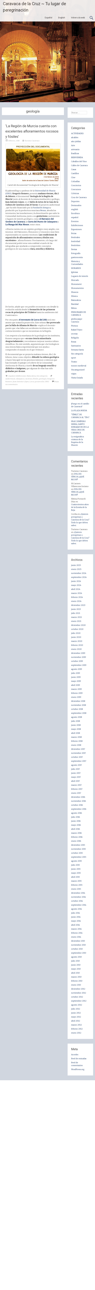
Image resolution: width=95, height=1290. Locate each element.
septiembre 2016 (78, 809)
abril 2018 (75, 733)
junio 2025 (76, 565)
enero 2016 (76, 841)
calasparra (20, 379)
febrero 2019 (77, 693)
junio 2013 (75, 965)
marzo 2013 (76, 977)
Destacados (76, 205)
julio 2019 (75, 673)
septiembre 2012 (78, 1001)
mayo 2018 (76, 729)
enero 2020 (76, 649)
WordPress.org (77, 1069)
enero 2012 (76, 1033)
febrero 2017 (76, 789)
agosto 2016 (76, 813)
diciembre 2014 (78, 893)
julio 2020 (75, 633)
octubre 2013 (77, 949)
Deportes (75, 201)
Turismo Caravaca (31, 141)
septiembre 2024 (79, 577)
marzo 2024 (76, 593)
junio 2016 (76, 821)
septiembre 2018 (78, 713)
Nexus (43, 210)
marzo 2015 (76, 881)
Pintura (74, 326)
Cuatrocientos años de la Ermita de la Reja (80, 507)
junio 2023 (76, 609)
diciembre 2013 (78, 941)
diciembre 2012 (78, 989)
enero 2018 (76, 745)
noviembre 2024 (78, 573)
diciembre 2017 (78, 749)
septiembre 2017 (78, 761)
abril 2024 (75, 589)
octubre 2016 (77, 805)
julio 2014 (75, 913)
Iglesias (74, 272)
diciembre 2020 (78, 625)
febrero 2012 (77, 1029)
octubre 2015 (77, 853)
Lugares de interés (79, 276)
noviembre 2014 (78, 897)
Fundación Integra (41, 207)
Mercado (75, 280)
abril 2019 (75, 685)
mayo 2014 (76, 921)
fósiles (35, 379)
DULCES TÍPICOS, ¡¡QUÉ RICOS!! (77, 477)
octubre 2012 (77, 997)
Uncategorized (78, 370)
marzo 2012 (76, 1025)
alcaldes (74, 137)
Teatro (74, 362)
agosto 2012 (76, 1005)
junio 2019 (76, 677)
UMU (47, 382)
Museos (74, 292)
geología (42, 379)
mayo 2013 (76, 969)
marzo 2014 (76, 929)
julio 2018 (75, 721)
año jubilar (76, 141)
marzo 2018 (76, 737)
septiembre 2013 (78, 953)
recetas (74, 334)
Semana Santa (77, 350)
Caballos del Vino (79, 161)
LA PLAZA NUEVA (79, 410)
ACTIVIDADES (77, 133)
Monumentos (77, 288)
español (11, 376)
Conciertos (76, 185)
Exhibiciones (21, 376)
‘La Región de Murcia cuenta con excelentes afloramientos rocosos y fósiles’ (31, 131)
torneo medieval (78, 366)
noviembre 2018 (78, 705)
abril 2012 (75, 1021)
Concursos (76, 189)
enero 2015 (76, 889)
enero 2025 (76, 569)
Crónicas (75, 193)
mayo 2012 (76, 1017)
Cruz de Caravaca (79, 197)
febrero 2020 (77, 645)
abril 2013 (75, 973)
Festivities (75, 245)
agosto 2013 (76, 957)
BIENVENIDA (77, 157)
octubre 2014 (77, 901)
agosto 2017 (76, 765)
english (74, 209)
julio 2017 (75, 769)
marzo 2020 (76, 641)
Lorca (32, 382)
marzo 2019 (76, 689)
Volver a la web (78, 17)
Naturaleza (31, 376)
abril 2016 (75, 829)
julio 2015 (75, 865)
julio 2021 (75, 613)
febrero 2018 (77, 741)
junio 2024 (76, 581)
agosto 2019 (76, 669)
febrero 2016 (77, 837)
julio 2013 (75, 961)
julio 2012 (75, 1009)
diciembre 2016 (78, 797)
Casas (73, 169)
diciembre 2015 (78, 845)
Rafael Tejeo (76, 330)
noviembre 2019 (78, 657)
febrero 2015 (76, 885)
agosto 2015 (76, 861)
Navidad (75, 304)
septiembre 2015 (78, 857)
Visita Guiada (77, 378)
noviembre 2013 (78, 945)
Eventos (75, 221)
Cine (73, 177)
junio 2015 (76, 869)
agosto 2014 (76, 909)
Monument (76, 284)
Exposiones (76, 229)
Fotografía (75, 253)
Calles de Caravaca (79, 165)
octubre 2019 (77, 661)
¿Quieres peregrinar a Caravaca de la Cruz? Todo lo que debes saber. (80, 520)
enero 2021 (76, 621)
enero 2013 (76, 985)
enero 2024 (76, 601)
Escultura (75, 213)
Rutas (73, 342)
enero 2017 (76, 793)
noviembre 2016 (78, 801)
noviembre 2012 (78, 993)
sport (73, 358)
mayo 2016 (76, 825)
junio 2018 (76, 725)
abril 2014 (75, 925)
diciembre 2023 (78, 605)
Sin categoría (42, 376)
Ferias (73, 233)
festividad (75, 241)
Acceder (74, 1054)
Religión (75, 338)
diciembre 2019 (78, 653)
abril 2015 (75, 877)
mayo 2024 (76, 585)
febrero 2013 (76, 981)
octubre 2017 (77, 757)
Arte (73, 145)
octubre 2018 (77, 709)
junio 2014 (76, 917)
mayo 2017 (76, 777)
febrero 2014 (77, 933)
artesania (75, 149)
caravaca (28, 379)
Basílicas (75, 153)
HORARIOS (76, 268)
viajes (73, 374)
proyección (39, 382)
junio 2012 (76, 1013)
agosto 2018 (76, 717)
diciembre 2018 (78, 701)
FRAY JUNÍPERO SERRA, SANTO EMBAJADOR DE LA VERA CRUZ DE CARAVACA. (80, 427)
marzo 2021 (76, 617)
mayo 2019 (76, 681)
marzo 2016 (76, 833)
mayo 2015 (76, 873)
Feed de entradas (78, 1058)
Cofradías (75, 181)
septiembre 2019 (78, 665)
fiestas (74, 249)
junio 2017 (76, 773)
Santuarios (76, 346)
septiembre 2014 (78, 905)
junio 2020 (76, 637)
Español (48, 17)
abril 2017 (75, 781)
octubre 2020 (77, 629)
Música (74, 296)
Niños (74, 308)
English (61, 17)
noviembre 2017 (78, 753)
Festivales (75, 237)
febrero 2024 (77, 597)
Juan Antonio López (21, 382)
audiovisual (10, 379)
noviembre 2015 (78, 849)
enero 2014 (76, 937)
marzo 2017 (76, 785)
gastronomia (77, 257)
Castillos (75, 173)
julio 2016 (75, 817)
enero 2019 (76, 697)
